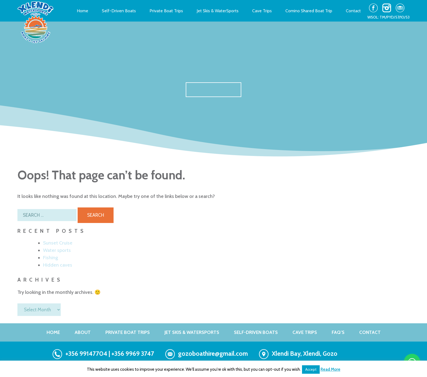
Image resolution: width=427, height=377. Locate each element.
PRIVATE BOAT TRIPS (127, 332)
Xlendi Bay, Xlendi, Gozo (304, 353)
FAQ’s (338, 332)
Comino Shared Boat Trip (308, 11)
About (83, 332)
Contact (353, 11)
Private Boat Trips (166, 11)
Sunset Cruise (57, 243)
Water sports (57, 250)
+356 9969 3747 (132, 353)
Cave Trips (262, 11)
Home (82, 11)
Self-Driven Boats (119, 11)
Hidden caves (57, 265)
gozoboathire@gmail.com (213, 353)
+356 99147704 (86, 353)
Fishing (50, 258)
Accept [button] (310, 369)
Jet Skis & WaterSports (218, 11)
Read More (330, 369)
